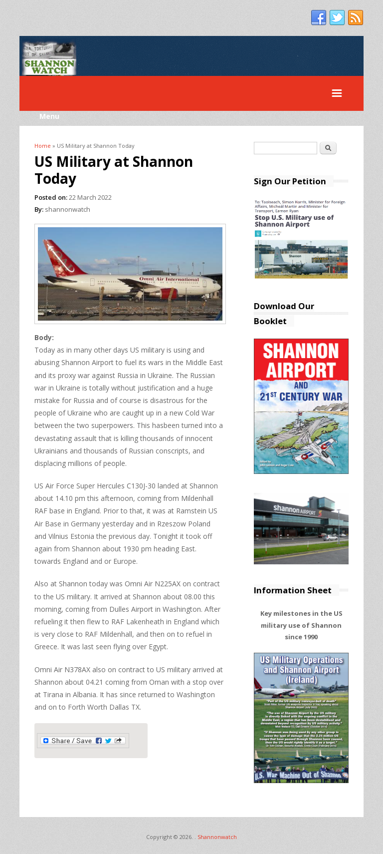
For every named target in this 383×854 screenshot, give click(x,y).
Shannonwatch (217, 837)
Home (42, 145)
